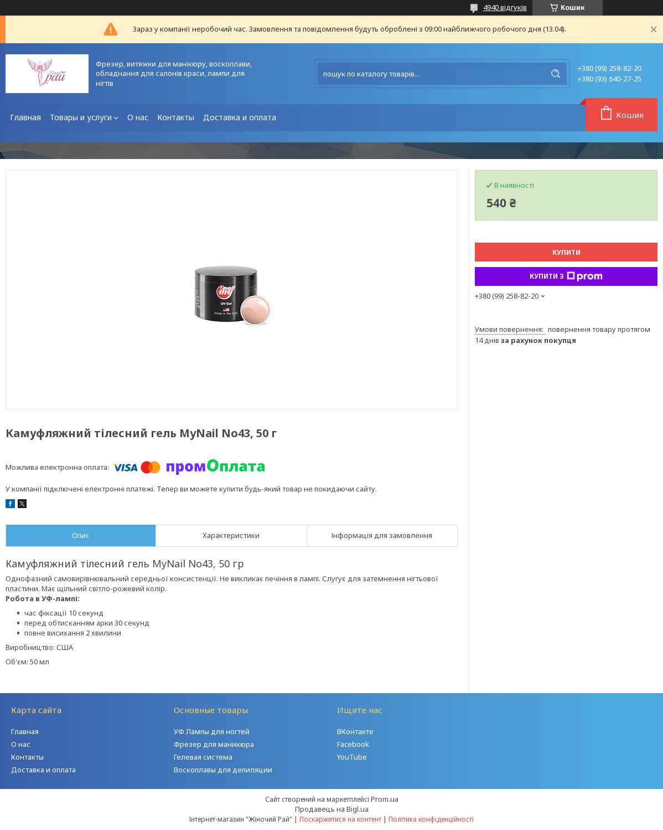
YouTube (352, 757)
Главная (25, 117)
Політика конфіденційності (431, 819)
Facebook (353, 744)
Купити (566, 252)
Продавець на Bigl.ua (332, 809)
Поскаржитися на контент (340, 819)
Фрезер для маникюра (214, 744)
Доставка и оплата (239, 117)
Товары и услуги (81, 117)
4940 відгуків (505, 7)
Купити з (566, 276)
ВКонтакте (355, 731)
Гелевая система (203, 757)
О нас (137, 117)
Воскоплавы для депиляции (223, 770)
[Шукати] (556, 74)
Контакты (175, 117)
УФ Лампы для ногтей (212, 731)
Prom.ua (384, 799)
